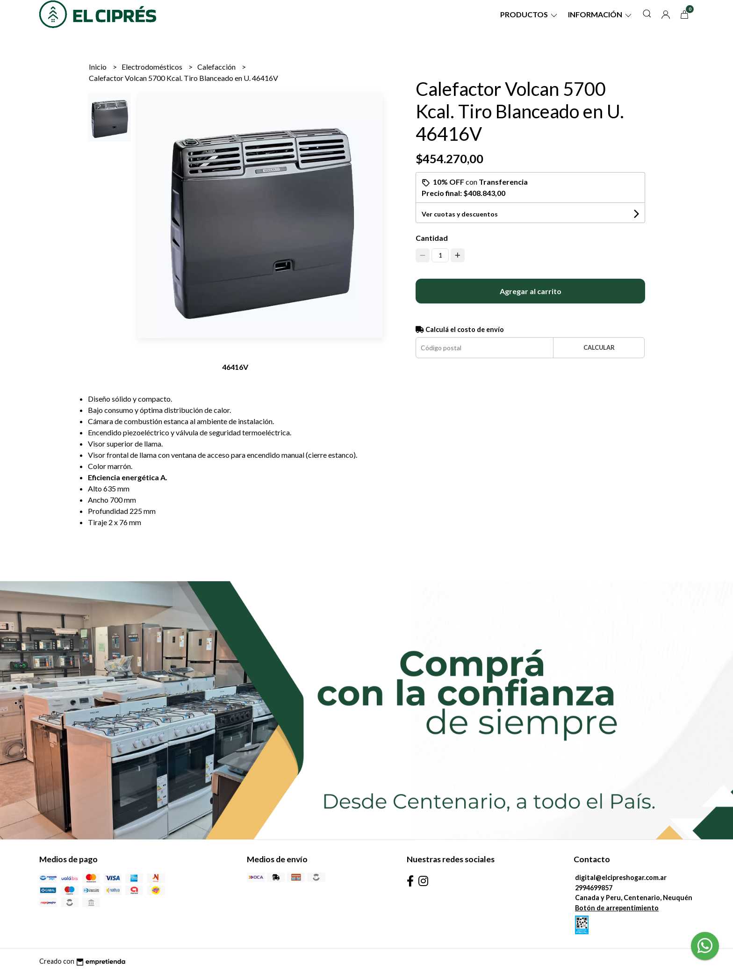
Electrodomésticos (153, 66)
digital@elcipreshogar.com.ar (621, 877)
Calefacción (217, 66)
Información (600, 14)
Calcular (599, 347)
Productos (529, 14)
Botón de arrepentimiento (617, 908)
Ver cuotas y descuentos (460, 214)
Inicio (98, 66)
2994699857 (593, 888)
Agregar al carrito (530, 291)
